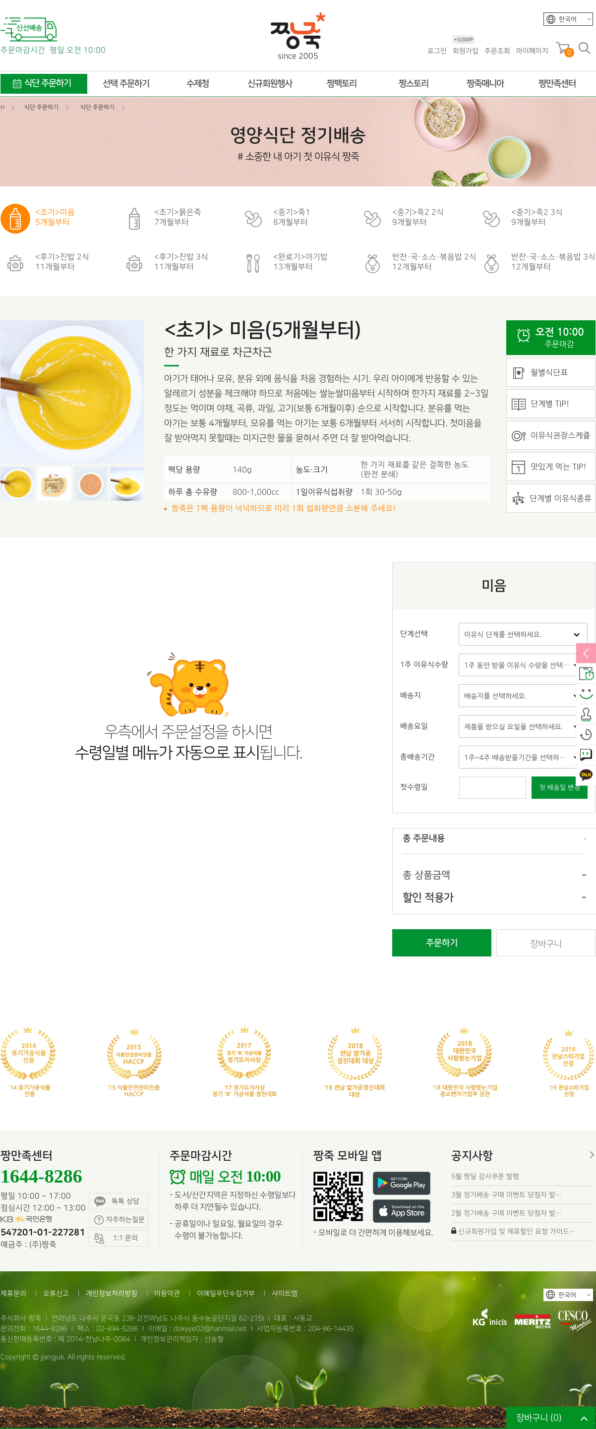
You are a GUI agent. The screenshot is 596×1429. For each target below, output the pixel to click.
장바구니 (546, 944)
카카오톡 (586, 776)
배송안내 (586, 674)
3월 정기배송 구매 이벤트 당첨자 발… (506, 1194)
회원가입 (465, 50)
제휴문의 (13, 1293)
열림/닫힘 (586, 654)
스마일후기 (586, 694)
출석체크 (586, 715)
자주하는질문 (119, 1220)
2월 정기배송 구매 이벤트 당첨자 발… (506, 1213)
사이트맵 (285, 1293)
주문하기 (442, 943)
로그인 (437, 51)
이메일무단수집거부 (226, 1293)
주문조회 (497, 51)
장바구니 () (539, 1418)
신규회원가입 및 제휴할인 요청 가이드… (517, 1231)
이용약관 (167, 1293)
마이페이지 (532, 51)
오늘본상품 (586, 735)
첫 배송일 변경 (559, 787)
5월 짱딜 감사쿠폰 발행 (485, 1176)
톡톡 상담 (116, 1201)
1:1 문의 (586, 755)
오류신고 (56, 1293)
